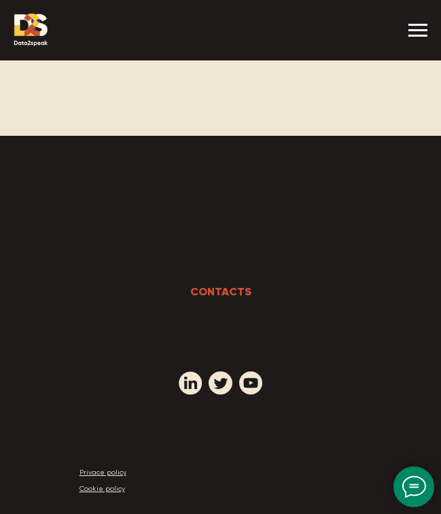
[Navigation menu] (417, 30)
